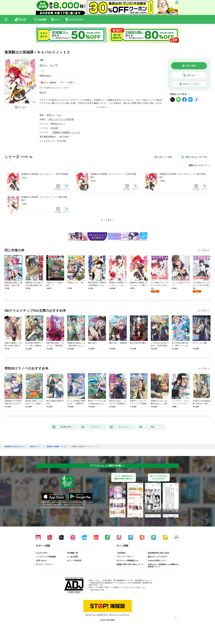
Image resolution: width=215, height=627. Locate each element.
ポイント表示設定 (74, 560)
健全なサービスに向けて (158, 557)
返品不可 (43, 92)
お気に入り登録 (165, 157)
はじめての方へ (42, 553)
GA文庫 (54, 128)
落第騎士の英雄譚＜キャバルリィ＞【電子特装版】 (45, 174)
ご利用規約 (120, 553)
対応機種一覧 (72, 553)
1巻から (192, 165)
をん (52, 65)
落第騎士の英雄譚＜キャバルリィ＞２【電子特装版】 (113, 175)
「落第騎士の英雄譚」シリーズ (65, 132)
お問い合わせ (41, 560)
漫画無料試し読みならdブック (14, 446)
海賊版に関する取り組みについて (129, 564)
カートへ (191, 75)
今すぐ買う (191, 66)
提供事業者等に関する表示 (158, 553)
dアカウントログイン (44, 564)
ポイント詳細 (66, 82)
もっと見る (202, 250)
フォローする (56, 65)
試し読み (22, 107)
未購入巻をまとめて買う (196, 157)
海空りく (43, 65)
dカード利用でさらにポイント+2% (53, 88)
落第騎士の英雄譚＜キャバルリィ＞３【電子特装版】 (182, 175)
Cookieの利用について (157, 560)
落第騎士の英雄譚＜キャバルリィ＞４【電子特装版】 (44, 198)
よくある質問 (72, 557)
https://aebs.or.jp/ (97, 590)
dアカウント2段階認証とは (127, 560)
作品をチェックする (191, 84)
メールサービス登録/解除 (46, 557)
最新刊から (205, 165)
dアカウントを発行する (97, 614)
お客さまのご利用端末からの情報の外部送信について (163, 565)
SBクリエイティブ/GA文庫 (61, 119)
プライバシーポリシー (125, 557)
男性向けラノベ (58, 123)
